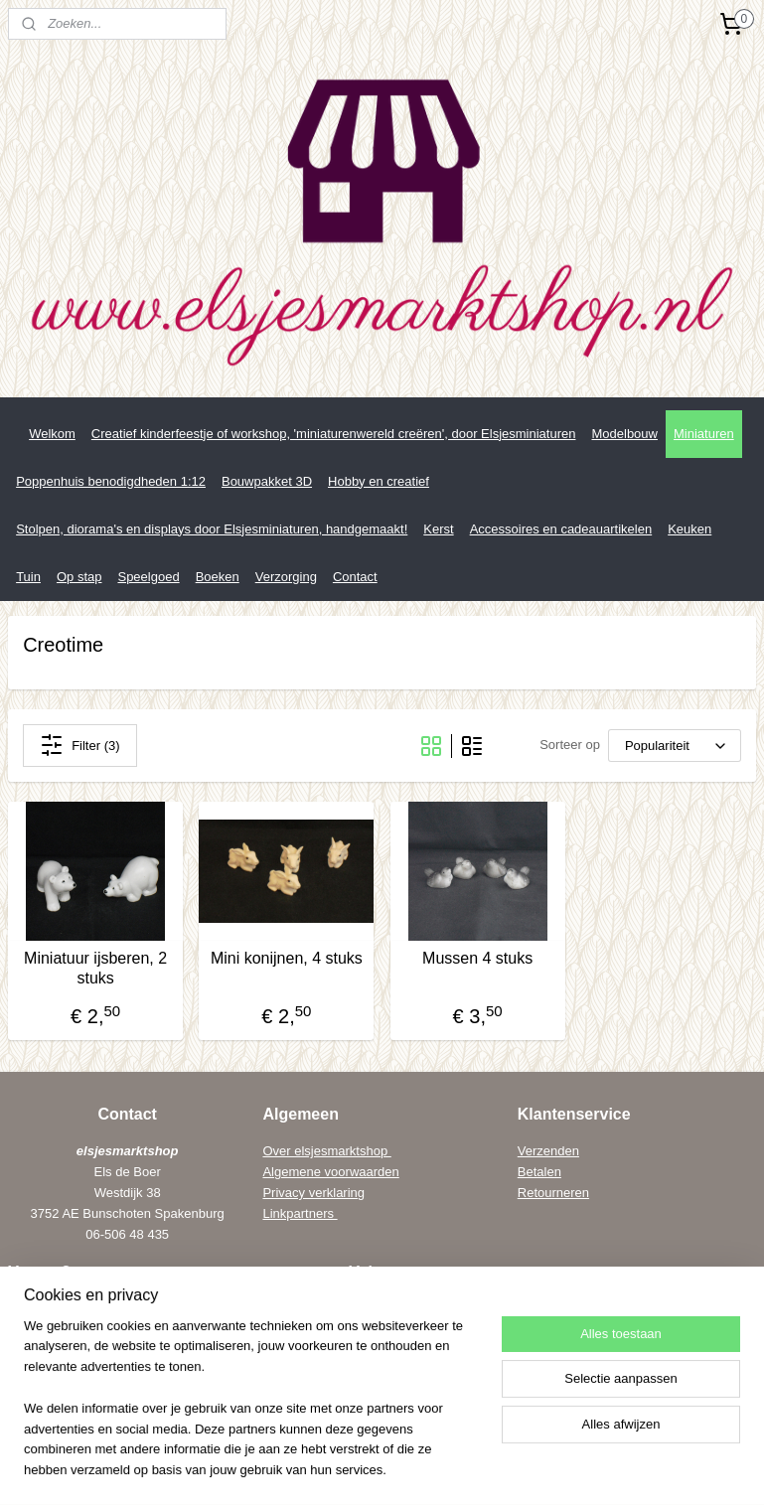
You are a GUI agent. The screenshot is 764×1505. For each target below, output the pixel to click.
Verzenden (548, 1150)
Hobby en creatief (378, 481)
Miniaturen (704, 433)
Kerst (438, 529)
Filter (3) (79, 745)
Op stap (79, 576)
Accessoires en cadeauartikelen (561, 529)
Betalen (539, 1171)
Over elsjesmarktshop (326, 1150)
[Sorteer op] (674, 745)
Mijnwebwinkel (654, 1468)
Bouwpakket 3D (267, 481)
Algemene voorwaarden (330, 1171)
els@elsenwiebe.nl (100, 1391)
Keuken (689, 529)
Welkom (52, 433)
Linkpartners (299, 1213)
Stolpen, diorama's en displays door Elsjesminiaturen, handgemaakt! (211, 529)
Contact (355, 576)
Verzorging (286, 576)
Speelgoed (148, 576)
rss (327, 1468)
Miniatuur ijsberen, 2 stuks (95, 967)
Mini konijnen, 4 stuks (287, 958)
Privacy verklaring (313, 1192)
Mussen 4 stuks (477, 958)
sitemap (291, 1468)
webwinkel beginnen (500, 1468)
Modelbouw (624, 433)
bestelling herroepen (393, 1468)
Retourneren (553, 1192)
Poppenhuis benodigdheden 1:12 (111, 481)
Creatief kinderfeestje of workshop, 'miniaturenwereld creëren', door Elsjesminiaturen (333, 433)
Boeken (217, 576)
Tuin (28, 576)
